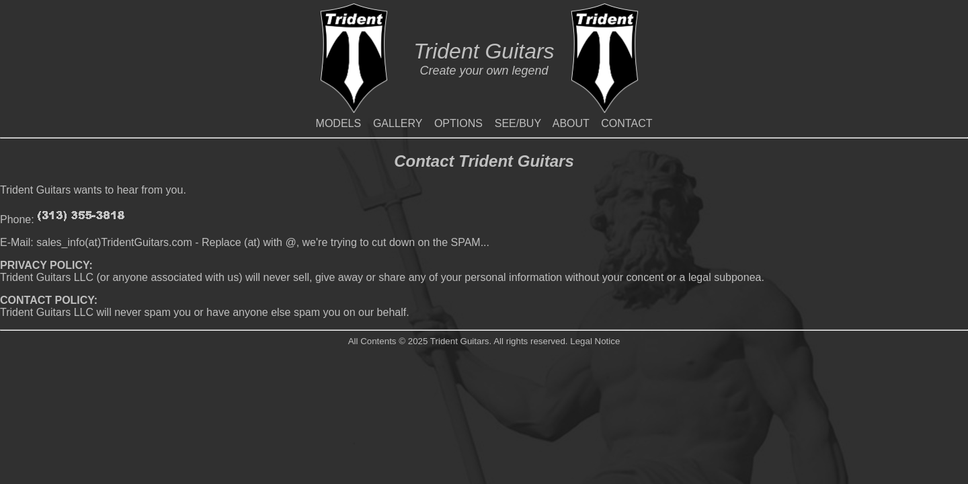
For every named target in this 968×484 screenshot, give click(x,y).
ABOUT (571, 123)
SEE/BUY (518, 123)
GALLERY (397, 123)
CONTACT (626, 123)
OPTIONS (458, 123)
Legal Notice (595, 341)
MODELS (339, 123)
